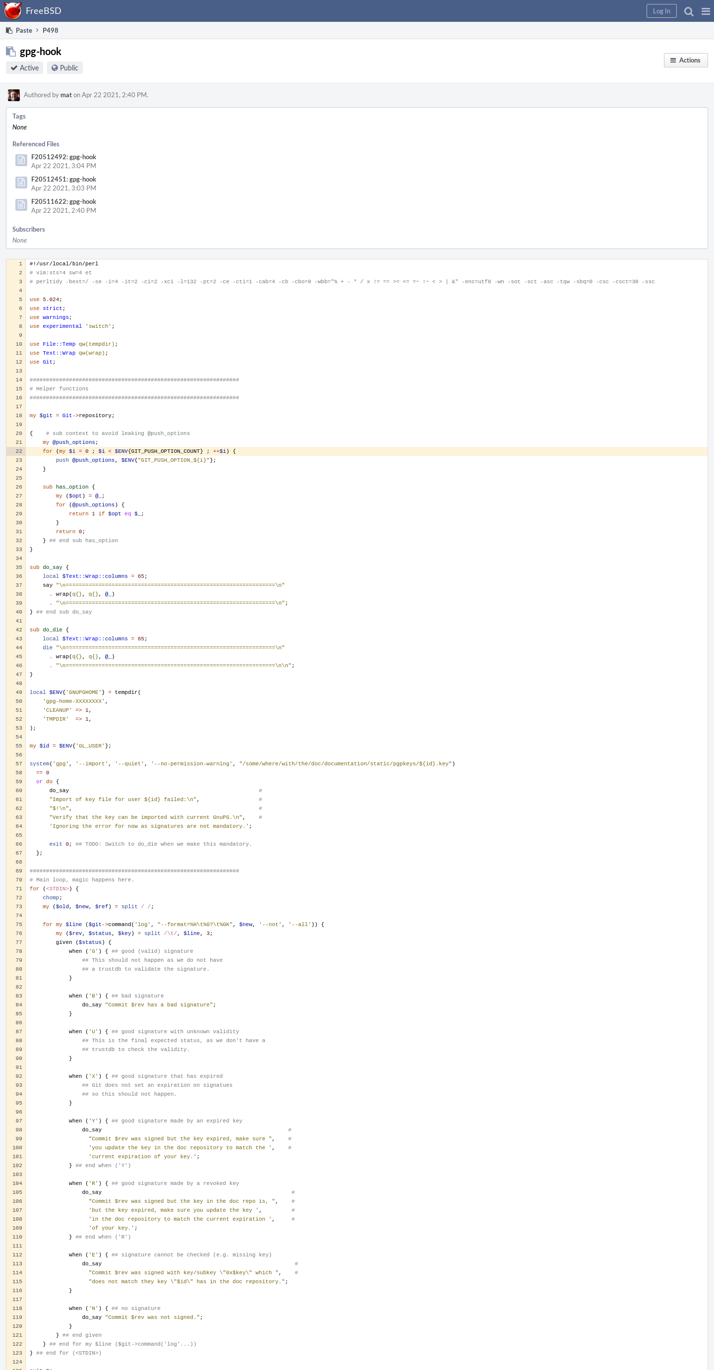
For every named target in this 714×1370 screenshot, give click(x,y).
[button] (706, 11)
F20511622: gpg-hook (63, 201)
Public (69, 67)
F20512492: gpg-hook (63, 156)
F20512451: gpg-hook (63, 179)
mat (66, 94)
